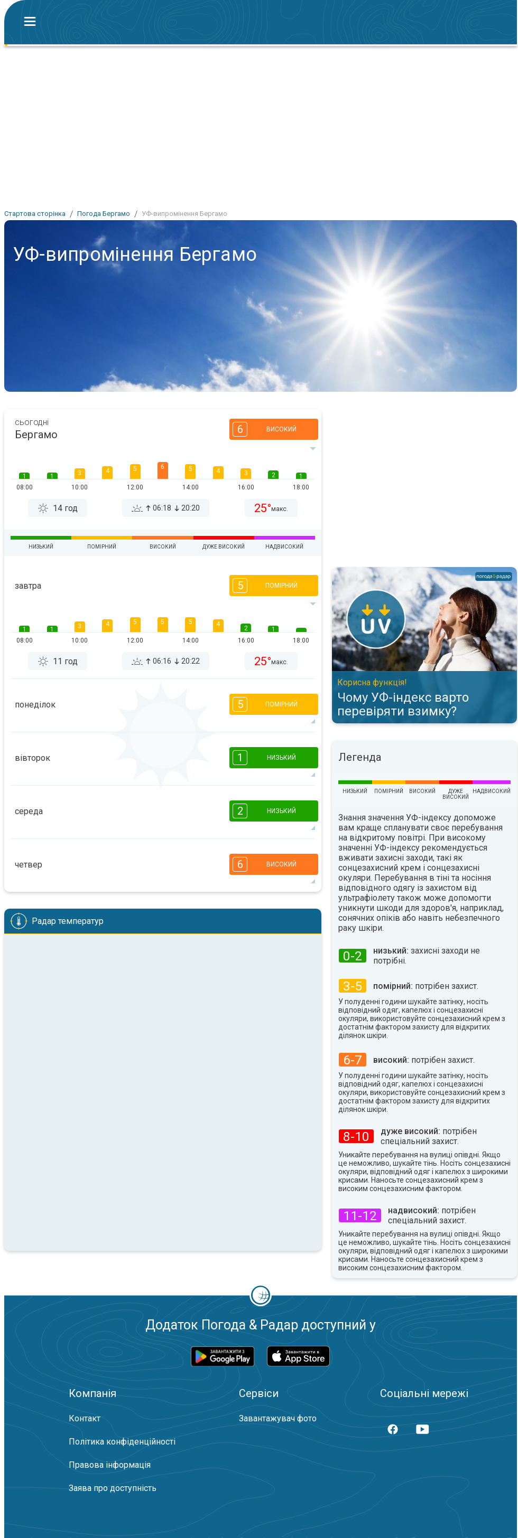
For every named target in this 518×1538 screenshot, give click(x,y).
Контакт (84, 1418)
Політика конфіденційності (122, 1442)
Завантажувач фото (278, 1418)
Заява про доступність (112, 1488)
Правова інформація (110, 1465)
